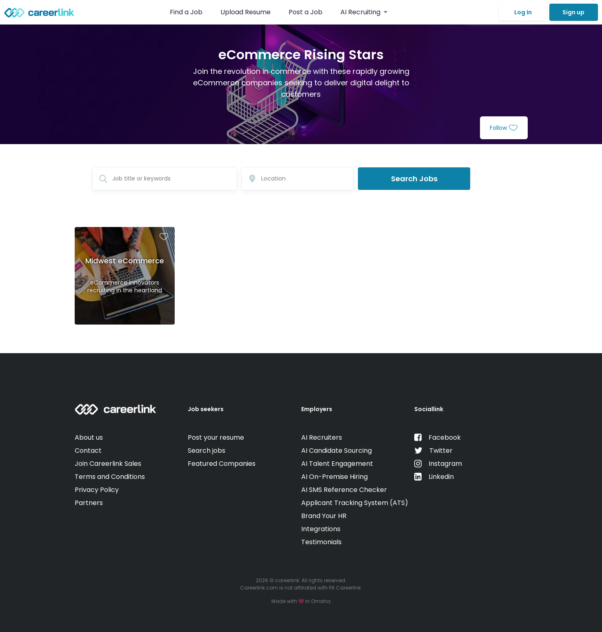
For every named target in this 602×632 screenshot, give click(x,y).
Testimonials (321, 542)
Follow (504, 128)
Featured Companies (221, 463)
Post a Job (306, 12)
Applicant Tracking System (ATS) (354, 502)
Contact (88, 450)
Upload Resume (245, 12)
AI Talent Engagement (337, 463)
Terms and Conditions (110, 476)
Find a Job (187, 12)
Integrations (320, 529)
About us (89, 437)
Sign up (573, 12)
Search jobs (206, 450)
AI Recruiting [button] (363, 12)
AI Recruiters (321, 437)
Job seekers (206, 409)
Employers (316, 409)
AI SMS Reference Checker (344, 489)
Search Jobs (414, 179)
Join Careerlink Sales (108, 463)
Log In (523, 12)
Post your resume (216, 437)
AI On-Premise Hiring (334, 476)
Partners (89, 502)
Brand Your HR (324, 516)
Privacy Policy (97, 489)
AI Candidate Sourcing (336, 450)
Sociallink (428, 409)
